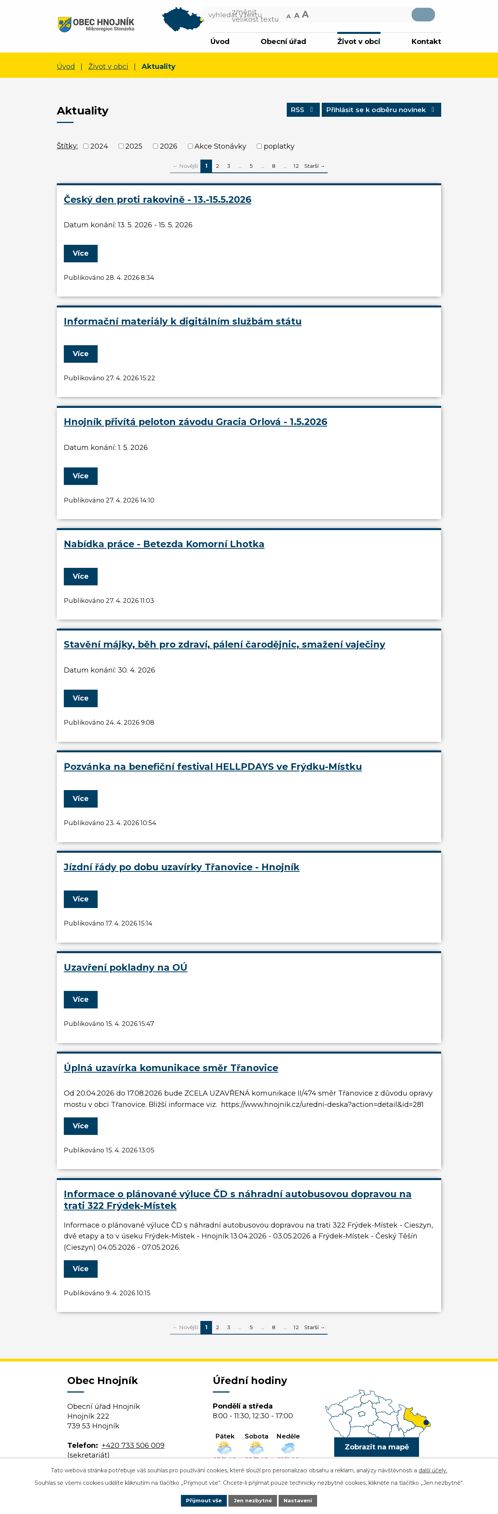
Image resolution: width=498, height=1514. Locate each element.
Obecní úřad (283, 41)
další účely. (433, 1469)
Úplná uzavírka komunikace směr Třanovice (171, 1069)
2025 (133, 148)
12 (296, 168)
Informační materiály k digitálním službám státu (183, 323)
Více (82, 255)
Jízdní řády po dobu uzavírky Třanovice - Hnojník (182, 868)
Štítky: (67, 147)
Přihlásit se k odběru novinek (377, 113)
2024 (99, 148)
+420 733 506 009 (133, 1447)
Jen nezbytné (252, 1499)
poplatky (279, 148)
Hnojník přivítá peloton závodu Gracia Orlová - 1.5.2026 (195, 423)
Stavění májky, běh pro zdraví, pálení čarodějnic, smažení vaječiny (224, 646)
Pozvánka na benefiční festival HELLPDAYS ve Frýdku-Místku (213, 768)
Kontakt (426, 41)
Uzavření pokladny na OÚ (126, 969)
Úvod (220, 41)
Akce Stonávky (220, 148)
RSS (291, 113)
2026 (168, 148)
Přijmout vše (201, 1499)
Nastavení (300, 1499)
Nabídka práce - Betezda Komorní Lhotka (164, 545)
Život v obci (359, 41)
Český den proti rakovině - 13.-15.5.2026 (157, 201)
